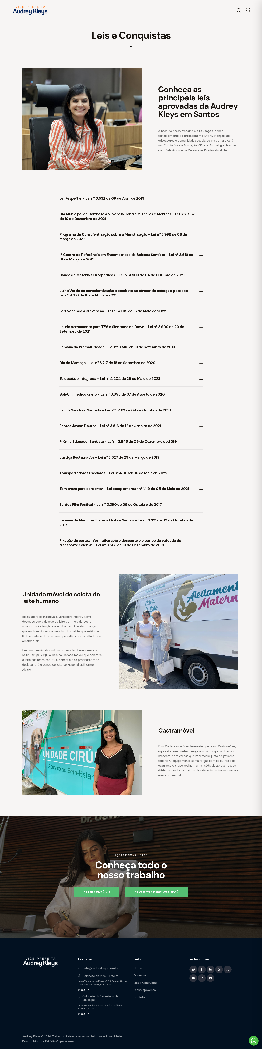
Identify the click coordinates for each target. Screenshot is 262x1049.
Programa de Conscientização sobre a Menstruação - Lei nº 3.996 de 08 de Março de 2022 (123, 236)
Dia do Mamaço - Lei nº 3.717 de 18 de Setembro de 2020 (107, 363)
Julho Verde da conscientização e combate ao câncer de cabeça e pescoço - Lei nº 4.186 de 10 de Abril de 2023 (125, 293)
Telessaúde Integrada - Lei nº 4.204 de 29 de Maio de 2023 (109, 378)
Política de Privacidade (106, 1036)
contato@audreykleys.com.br (98, 968)
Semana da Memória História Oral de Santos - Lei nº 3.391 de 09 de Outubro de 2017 (126, 522)
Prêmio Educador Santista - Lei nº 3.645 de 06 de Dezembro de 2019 (118, 441)
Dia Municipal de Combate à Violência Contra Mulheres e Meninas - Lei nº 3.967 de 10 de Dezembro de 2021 (127, 216)
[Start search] (238, 10)
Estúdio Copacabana (59, 1041)
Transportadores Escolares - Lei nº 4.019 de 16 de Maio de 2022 (113, 473)
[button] (131, 198)
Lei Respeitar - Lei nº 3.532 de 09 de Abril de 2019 (101, 198)
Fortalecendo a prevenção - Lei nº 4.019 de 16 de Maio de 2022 (112, 311)
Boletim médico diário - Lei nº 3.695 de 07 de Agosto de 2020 (112, 394)
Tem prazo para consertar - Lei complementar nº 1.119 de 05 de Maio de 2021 (124, 489)
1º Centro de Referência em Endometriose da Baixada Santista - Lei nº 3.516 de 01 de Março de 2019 (126, 257)
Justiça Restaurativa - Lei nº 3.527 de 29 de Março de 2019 (109, 457)
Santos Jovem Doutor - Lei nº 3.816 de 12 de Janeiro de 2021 (110, 426)
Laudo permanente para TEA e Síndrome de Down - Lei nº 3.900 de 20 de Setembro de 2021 (121, 329)
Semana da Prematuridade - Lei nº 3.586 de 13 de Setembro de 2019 (117, 347)
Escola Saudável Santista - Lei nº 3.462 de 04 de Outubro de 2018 (115, 410)
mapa (81, 990)
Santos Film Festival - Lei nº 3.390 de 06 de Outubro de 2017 (110, 504)
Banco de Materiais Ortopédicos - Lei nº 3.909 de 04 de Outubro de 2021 (122, 275)
